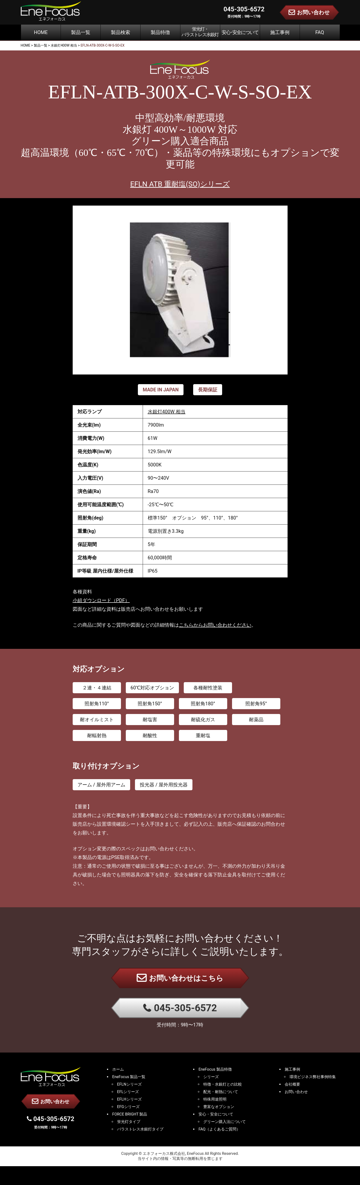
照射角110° (97, 704)
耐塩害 (150, 719)
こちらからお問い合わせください (215, 625)
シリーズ (211, 1076)
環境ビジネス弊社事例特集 (312, 1076)
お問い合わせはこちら (180, 978)
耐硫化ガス (203, 719)
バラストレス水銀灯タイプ (140, 1129)
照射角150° (150, 704)
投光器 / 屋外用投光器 (164, 785)
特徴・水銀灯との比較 (222, 1084)
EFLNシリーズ (129, 1084)
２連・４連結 (96, 688)
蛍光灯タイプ (128, 1121)
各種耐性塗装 (207, 688)
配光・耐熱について (220, 1091)
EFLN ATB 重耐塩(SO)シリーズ (180, 184)
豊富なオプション (218, 1106)
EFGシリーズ (128, 1106)
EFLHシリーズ (129, 1099)
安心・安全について (215, 1114)
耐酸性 (150, 735)
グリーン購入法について (224, 1121)
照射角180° (203, 704)
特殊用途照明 (214, 1099)
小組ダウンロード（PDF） (101, 600)
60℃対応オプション (152, 688)
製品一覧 (80, 32)
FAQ (319, 32)
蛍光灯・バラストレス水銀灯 (200, 31)
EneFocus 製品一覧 (129, 1076)
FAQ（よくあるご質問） (219, 1129)
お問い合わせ (50, 1101)
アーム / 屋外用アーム (101, 785)
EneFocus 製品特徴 (215, 1069)
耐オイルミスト (97, 719)
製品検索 (120, 32)
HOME (41, 32)
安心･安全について (240, 32)
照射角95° (256, 704)
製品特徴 (160, 32)
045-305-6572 (180, 1008)
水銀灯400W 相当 (166, 412)
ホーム (118, 1069)
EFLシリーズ (128, 1091)
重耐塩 (203, 735)
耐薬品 (256, 719)
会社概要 (292, 1084)
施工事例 (279, 32)
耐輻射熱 (96, 735)
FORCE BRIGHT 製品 (129, 1114)
